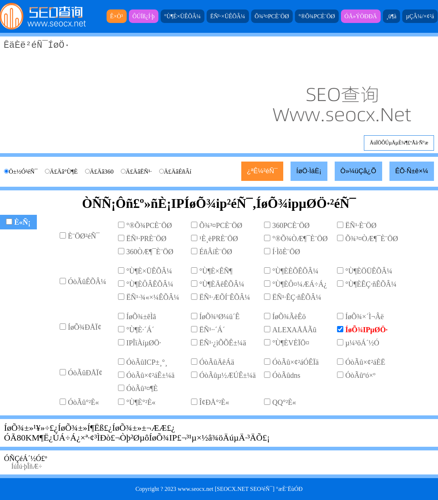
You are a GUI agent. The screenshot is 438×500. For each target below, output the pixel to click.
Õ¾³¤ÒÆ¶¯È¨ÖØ (371, 239)
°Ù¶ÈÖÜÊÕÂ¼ (368, 271)
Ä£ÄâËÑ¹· (139, 171)
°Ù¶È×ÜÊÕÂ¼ (182, 16)
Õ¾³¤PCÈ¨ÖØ (272, 16)
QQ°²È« (284, 402)
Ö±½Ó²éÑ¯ (23, 171)
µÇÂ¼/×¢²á (420, 16)
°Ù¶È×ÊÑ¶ (216, 271)
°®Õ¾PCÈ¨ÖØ (317, 16)
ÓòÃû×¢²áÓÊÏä (295, 362)
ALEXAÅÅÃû (294, 330)
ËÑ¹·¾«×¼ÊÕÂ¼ (152, 297)
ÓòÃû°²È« (83, 402)
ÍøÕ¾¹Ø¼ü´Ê (219, 317)
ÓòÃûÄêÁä (216, 362)
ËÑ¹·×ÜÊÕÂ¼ (227, 16)
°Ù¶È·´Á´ (140, 330)
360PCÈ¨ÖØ (291, 225)
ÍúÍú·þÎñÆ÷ (26, 466)
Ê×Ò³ (116, 16)
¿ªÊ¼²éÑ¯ (262, 171)
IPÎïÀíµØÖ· (143, 343)
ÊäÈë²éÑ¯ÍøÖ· (219, 94)
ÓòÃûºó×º (360, 375)
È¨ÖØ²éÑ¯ (84, 236)
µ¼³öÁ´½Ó (362, 343)
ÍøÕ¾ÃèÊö (289, 317)
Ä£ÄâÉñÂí (178, 171)
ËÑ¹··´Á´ (212, 330)
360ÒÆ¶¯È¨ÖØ (149, 252)
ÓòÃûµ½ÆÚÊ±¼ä (227, 375)
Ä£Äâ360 (102, 171)
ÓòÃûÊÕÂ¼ (87, 282)
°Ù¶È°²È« (140, 402)
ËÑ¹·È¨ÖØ (360, 225)
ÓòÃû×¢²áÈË (365, 362)
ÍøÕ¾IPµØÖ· (366, 330)
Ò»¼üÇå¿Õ (358, 171)
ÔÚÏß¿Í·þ (143, 16)
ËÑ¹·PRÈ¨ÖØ (146, 239)
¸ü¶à (392, 16)
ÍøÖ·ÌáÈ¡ (309, 171)
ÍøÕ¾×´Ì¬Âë (364, 317)
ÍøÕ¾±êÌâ (141, 317)
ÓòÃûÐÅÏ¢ (85, 373)
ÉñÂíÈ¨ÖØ (215, 252)
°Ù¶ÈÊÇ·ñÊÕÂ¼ (370, 284)
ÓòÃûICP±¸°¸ (146, 362)
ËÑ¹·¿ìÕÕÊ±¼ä (222, 343)
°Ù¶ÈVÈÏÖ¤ (290, 343)
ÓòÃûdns (286, 375)
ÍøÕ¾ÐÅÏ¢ (84, 327)
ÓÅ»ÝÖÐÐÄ (361, 16)
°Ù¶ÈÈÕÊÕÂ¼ (295, 271)
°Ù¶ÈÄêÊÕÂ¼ (221, 284)
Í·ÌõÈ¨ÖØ (286, 252)
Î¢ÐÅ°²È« (214, 402)
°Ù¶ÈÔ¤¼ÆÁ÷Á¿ (299, 284)
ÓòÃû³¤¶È (142, 388)
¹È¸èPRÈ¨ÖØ (218, 239)
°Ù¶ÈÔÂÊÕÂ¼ (149, 284)
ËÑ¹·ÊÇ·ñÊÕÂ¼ (296, 297)
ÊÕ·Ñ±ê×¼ (411, 171)
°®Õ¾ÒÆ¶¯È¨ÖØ (300, 239)
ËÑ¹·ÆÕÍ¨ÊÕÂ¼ (224, 297)
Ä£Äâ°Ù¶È (64, 171)
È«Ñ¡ (22, 222)
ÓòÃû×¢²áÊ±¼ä (150, 375)
